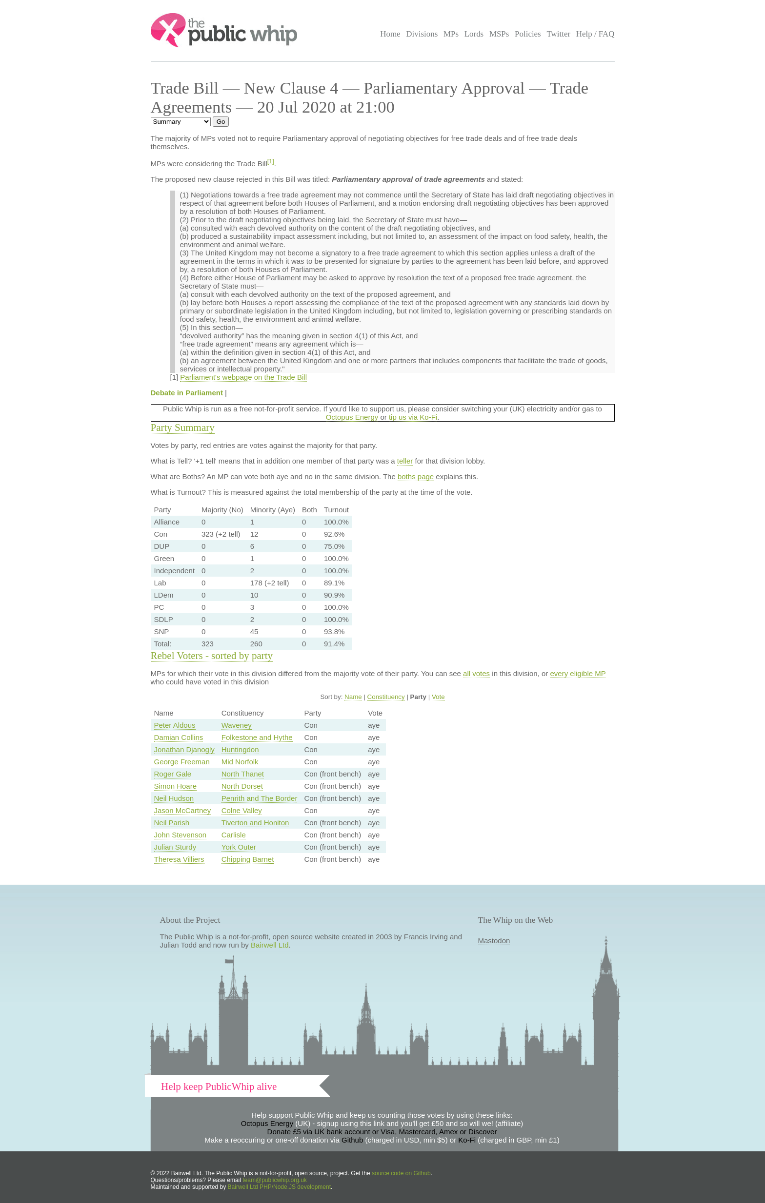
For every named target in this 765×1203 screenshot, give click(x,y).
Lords (474, 34)
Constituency (386, 696)
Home (390, 34)
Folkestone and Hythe (257, 737)
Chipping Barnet (247, 859)
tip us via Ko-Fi (413, 417)
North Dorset (242, 786)
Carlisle (233, 835)
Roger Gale (173, 774)
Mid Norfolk (240, 761)
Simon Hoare (175, 786)
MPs (451, 34)
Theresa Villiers (179, 859)
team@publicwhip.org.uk (274, 1180)
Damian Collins (178, 737)
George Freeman (182, 761)
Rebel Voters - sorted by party (212, 655)
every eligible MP (578, 673)
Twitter (558, 34)
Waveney (236, 725)
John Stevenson (180, 835)
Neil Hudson (174, 798)
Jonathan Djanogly (184, 749)
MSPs (499, 34)
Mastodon (494, 940)
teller (405, 461)
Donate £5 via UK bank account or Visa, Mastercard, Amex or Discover (382, 1131)
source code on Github (401, 1173)
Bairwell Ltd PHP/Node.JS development (279, 1187)
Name (353, 696)
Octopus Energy (352, 417)
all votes (476, 673)
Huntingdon (240, 749)
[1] (270, 161)
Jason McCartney (182, 810)
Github (352, 1140)
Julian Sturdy (175, 847)
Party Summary (183, 427)
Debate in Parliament (187, 392)
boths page (416, 476)
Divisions (422, 34)
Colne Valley (241, 810)
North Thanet (242, 774)
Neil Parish (172, 822)
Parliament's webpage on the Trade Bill (243, 377)
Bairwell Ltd (270, 945)
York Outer (238, 847)
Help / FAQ (595, 34)
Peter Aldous (175, 725)
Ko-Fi (467, 1140)
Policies (528, 34)
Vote (438, 696)
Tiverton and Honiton (255, 822)
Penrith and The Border (259, 798)
